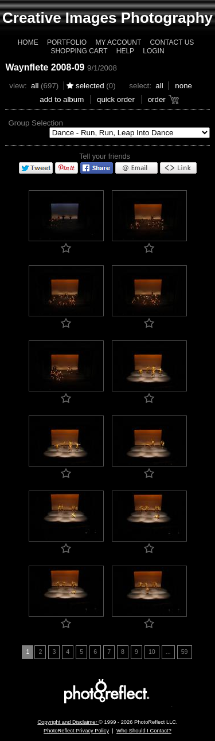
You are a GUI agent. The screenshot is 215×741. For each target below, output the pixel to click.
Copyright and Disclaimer (68, 722)
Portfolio (67, 42)
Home (28, 42)
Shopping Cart (78, 51)
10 (151, 651)
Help (125, 51)
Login (153, 51)
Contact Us (172, 42)
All (34, 85)
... (168, 651)
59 (184, 651)
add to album (62, 99)
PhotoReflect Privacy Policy (76, 731)
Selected (90, 85)
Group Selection (35, 123)
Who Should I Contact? (143, 731)
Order (157, 99)
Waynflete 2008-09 (44, 67)
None (183, 85)
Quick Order (116, 99)
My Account (118, 42)
